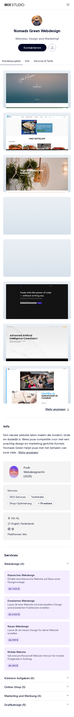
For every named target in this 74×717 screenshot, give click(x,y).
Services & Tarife (43, 61)
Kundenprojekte (11, 61)
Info (27, 61)
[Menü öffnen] (68, 4)
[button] (37, 89)
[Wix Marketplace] (14, 5)
